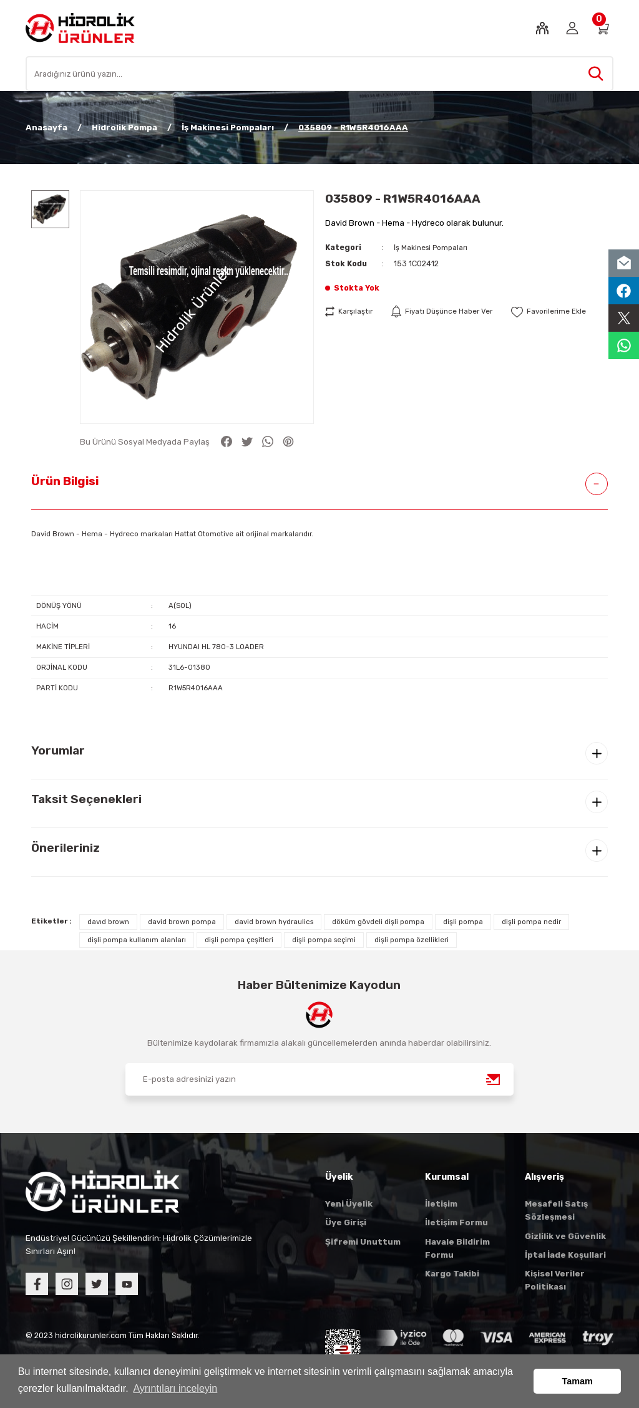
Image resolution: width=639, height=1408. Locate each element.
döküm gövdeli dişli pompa (378, 921)
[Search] (319, 73)
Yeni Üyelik (349, 1203)
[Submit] (493, 1079)
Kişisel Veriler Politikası (555, 1280)
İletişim (441, 1203)
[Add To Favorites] (557, 312)
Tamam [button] (577, 1381)
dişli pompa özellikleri (411, 939)
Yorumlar (58, 750)
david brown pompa (182, 921)
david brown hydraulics (274, 921)
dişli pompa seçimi (324, 939)
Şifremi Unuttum (363, 1241)
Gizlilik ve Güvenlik (565, 1236)
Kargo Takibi (452, 1273)
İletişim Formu (456, 1222)
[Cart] (602, 28)
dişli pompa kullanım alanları (136, 939)
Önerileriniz (65, 848)
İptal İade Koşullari (565, 1255)
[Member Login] (572, 28)
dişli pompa (463, 921)
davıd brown (108, 921)
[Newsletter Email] (319, 1079)
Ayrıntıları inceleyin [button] (175, 1388)
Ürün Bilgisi (65, 481)
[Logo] (80, 27)
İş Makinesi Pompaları (433, 247)
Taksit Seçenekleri (86, 799)
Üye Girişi (345, 1222)
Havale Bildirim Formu (457, 1248)
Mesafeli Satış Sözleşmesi (556, 1210)
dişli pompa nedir (531, 921)
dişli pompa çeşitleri (239, 939)
